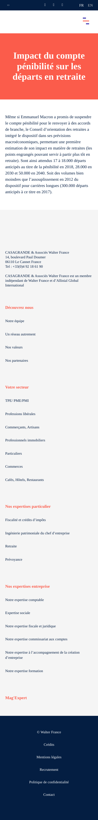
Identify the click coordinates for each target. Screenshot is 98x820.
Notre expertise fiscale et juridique (30, 626)
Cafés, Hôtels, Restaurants (24, 480)
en (90, 6)
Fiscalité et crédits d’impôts (25, 520)
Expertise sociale (17, 613)
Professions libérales (20, 414)
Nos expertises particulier (28, 506)
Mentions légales (49, 757)
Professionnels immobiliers (25, 440)
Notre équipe (14, 321)
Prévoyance (13, 560)
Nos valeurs (14, 347)
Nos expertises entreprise (27, 586)
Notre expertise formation (24, 671)
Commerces (14, 467)
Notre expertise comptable (24, 600)
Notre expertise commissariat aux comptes (36, 639)
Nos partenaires (16, 361)
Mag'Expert (16, 698)
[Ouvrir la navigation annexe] (8, 5)
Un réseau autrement (20, 334)
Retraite (11, 546)
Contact (49, 795)
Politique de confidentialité (49, 782)
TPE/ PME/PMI (17, 401)
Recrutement (49, 770)
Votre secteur (17, 387)
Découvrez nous (19, 307)
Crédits (49, 745)
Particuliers (13, 454)
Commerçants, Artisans (22, 427)
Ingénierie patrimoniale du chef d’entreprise (37, 533)
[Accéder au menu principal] (86, 21)
